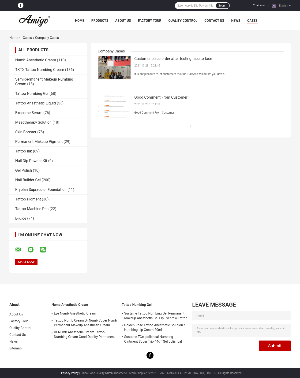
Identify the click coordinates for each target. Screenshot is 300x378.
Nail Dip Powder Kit (31, 161)
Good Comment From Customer (161, 97)
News (235, 20)
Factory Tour (149, 20)
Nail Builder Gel (28, 180)
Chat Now (259, 5)
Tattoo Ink (23, 151)
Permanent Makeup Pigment (39, 141)
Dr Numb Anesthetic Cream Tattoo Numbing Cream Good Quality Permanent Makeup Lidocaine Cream (84, 335)
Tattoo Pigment (28, 199)
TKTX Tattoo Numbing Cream (39, 69)
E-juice (20, 218)
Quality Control (182, 20)
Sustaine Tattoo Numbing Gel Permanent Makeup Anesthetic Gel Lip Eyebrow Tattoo (156, 315)
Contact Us (214, 20)
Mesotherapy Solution (33, 122)
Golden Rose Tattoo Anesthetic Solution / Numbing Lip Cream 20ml (154, 327)
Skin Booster (25, 132)
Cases (252, 20)
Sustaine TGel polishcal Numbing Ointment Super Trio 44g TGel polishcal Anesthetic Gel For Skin (153, 340)
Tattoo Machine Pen (32, 209)
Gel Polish (23, 170)
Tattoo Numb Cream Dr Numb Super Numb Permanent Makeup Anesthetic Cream (85, 323)
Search (222, 5)
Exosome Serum (28, 113)
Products (99, 20)
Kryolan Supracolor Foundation (41, 189)
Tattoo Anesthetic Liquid (35, 103)
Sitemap (15, 348)
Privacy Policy (70, 373)
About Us (123, 20)
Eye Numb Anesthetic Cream (75, 313)
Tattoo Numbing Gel (32, 93)
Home (79, 20)
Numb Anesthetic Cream (35, 60)
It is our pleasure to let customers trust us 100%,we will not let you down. (179, 74)
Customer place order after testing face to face (173, 58)
